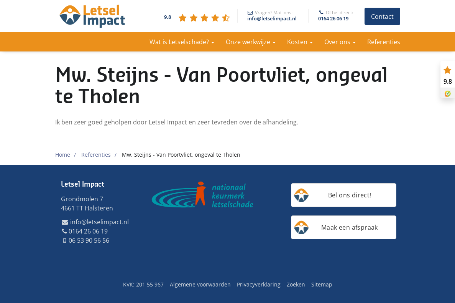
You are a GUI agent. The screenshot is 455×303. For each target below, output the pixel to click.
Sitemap (321, 284)
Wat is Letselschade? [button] (181, 42)
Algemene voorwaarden (200, 284)
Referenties (383, 42)
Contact (382, 16)
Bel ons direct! (349, 195)
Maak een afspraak (349, 227)
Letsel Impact (82, 184)
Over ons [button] (340, 42)
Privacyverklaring (259, 284)
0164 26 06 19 (333, 16)
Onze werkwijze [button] (251, 42)
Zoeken (296, 284)
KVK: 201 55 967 (143, 284)
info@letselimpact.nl (272, 16)
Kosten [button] (300, 42)
